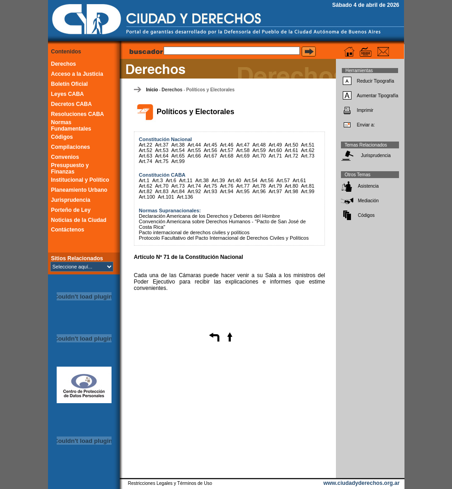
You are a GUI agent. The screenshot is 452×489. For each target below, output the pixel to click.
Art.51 (307, 144)
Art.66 (194, 155)
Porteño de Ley (71, 210)
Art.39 (218, 180)
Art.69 (243, 155)
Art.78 (259, 186)
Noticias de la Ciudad (78, 220)
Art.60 (275, 150)
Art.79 (275, 186)
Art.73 (307, 155)
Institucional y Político (80, 180)
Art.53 (161, 150)
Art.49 (275, 144)
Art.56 (210, 150)
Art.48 (259, 144)
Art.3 (157, 180)
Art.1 (144, 180)
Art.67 (210, 155)
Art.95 (243, 191)
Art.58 (243, 150)
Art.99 (178, 161)
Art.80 (291, 186)
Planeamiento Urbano (79, 190)
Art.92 (194, 191)
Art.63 (145, 155)
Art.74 (145, 161)
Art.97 (275, 191)
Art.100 (147, 197)
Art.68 (226, 155)
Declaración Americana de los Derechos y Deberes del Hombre (209, 216)
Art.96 (259, 191)
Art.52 (145, 150)
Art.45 (210, 144)
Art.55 (194, 150)
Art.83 (161, 191)
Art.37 (161, 144)
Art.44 (194, 144)
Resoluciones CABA (77, 114)
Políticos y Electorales (210, 89)
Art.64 (161, 155)
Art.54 (178, 150)
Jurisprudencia (70, 200)
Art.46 (226, 144)
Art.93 (210, 191)
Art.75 (161, 161)
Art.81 (307, 186)
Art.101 (166, 197)
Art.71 (275, 155)
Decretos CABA (71, 104)
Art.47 (243, 144)
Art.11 (185, 180)
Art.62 (307, 150)
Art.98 (291, 191)
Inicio (152, 89)
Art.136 (185, 197)
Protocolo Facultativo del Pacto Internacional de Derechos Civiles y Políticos (224, 238)
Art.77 (243, 186)
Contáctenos (68, 229)
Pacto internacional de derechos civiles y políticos (194, 232)
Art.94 (226, 191)
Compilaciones (70, 147)
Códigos (62, 137)
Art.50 (291, 144)
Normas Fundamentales (71, 125)
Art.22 (145, 144)
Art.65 (178, 155)
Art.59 (259, 150)
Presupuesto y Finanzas (70, 168)
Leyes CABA (67, 94)
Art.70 (259, 155)
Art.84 (178, 191)
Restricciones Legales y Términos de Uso (170, 483)
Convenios (65, 157)
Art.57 (226, 150)
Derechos (63, 64)
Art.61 (291, 150)
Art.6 (170, 180)
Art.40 (234, 180)
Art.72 (291, 155)
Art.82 (145, 191)
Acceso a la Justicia (77, 74)
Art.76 (226, 186)
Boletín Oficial (69, 84)
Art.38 (178, 144)
